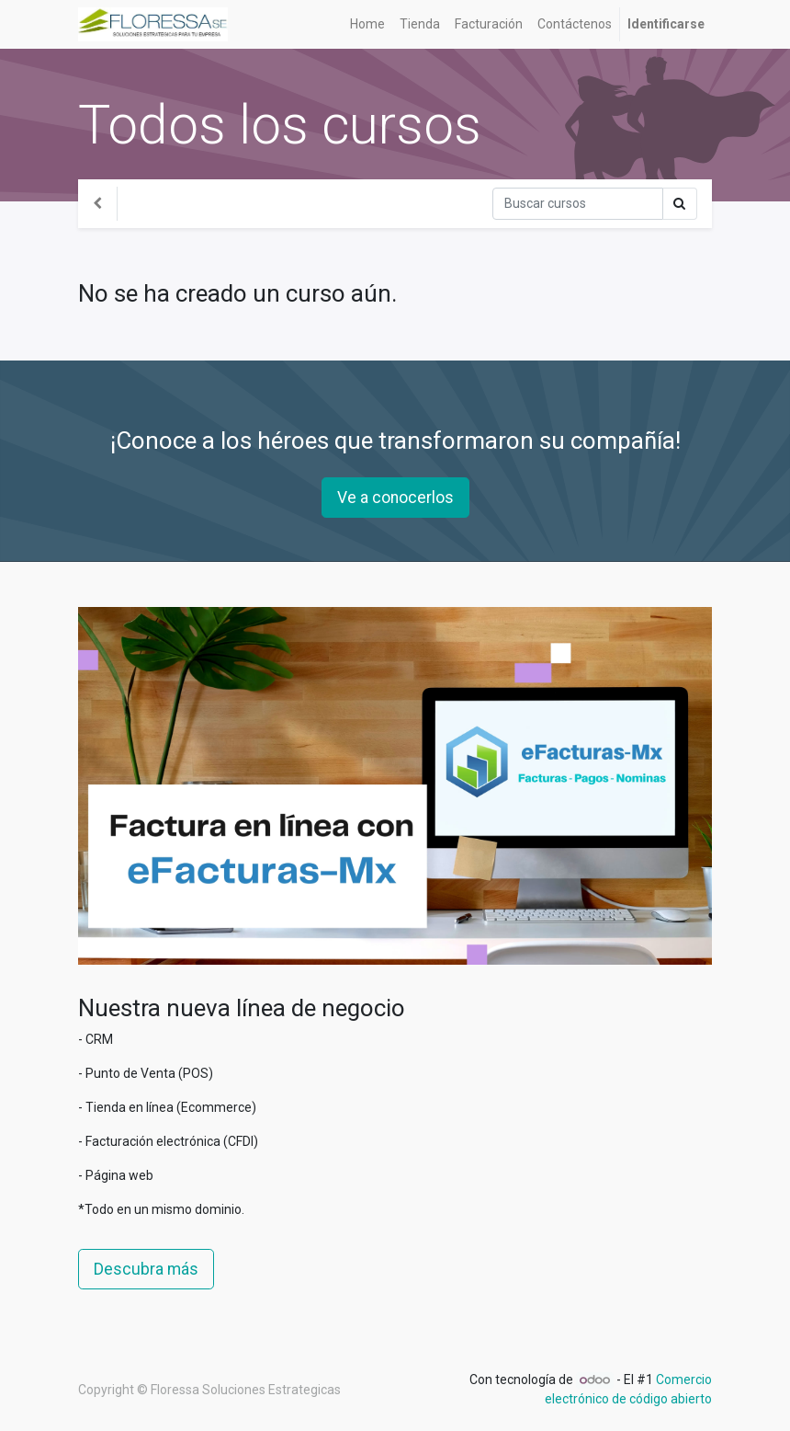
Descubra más (146, 1269)
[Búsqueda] (577, 204)
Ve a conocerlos (395, 497)
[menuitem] (367, 24)
